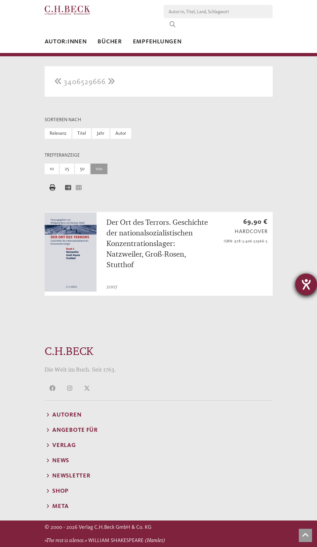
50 (82, 169)
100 (99, 169)
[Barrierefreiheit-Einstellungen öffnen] (306, 284)
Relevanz (58, 133)
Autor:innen (66, 41)
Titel (81, 133)
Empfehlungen (157, 41)
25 (67, 169)
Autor (120, 133)
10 (52, 169)
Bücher (110, 41)
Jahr (100, 133)
